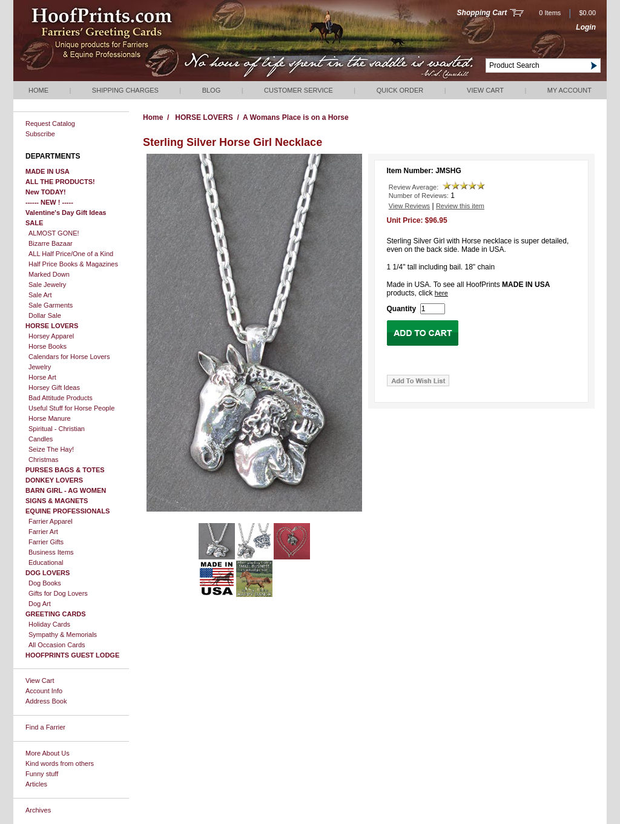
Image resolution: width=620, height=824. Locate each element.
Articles (36, 784)
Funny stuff (41, 773)
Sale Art (40, 294)
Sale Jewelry (47, 284)
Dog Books (44, 583)
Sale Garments (50, 305)
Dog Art (39, 603)
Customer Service (298, 90)
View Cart (485, 90)
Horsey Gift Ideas (54, 387)
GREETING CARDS (55, 614)
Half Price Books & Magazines (73, 264)
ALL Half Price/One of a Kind (70, 253)
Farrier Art (43, 531)
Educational (46, 562)
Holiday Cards (49, 624)
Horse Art (42, 377)
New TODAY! (45, 192)
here (441, 293)
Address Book (46, 701)
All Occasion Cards (56, 644)
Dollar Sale (44, 315)
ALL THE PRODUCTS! (60, 181)
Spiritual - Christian (56, 428)
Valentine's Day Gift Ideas (65, 212)
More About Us (47, 753)
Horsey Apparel (51, 336)
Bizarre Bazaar (50, 243)
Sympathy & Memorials (62, 634)
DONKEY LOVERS (54, 480)
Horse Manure (49, 418)
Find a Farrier (45, 727)
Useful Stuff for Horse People (71, 408)
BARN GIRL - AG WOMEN (65, 490)
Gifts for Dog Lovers (58, 593)
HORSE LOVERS (51, 325)
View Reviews (409, 205)
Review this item (460, 205)
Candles (40, 439)
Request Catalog (50, 123)
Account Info (43, 690)
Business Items (51, 552)
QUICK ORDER (400, 90)
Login (586, 27)
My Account (569, 90)
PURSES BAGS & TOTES (65, 469)
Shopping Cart (482, 12)
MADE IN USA (47, 171)
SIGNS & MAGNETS (56, 500)
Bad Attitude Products (60, 397)
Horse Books (47, 346)
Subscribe (40, 133)
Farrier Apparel (50, 521)
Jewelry (39, 367)
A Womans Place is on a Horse (296, 117)
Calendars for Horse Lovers (69, 356)
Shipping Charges (125, 90)
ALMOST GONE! (53, 233)
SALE (34, 222)
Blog (211, 90)
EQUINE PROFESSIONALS (67, 511)
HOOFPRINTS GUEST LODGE (72, 655)
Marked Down (49, 274)
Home (38, 90)
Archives (38, 810)
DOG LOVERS (47, 572)
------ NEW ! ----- (49, 202)
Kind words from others (59, 763)
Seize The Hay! (51, 449)
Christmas (43, 459)
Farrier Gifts (46, 541)
